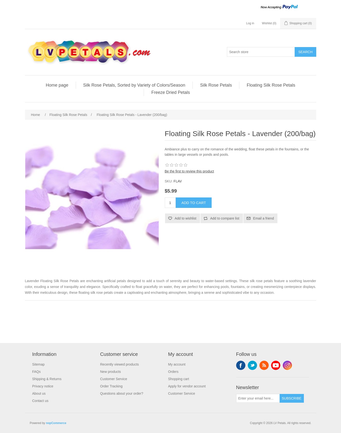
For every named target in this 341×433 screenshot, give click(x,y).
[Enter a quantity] (170, 202)
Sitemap (38, 364)
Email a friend (263, 218)
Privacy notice (42, 386)
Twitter (252, 365)
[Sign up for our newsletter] (258, 398)
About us (39, 393)
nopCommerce (56, 423)
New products (110, 372)
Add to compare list (224, 218)
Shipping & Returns (47, 379)
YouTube (275, 365)
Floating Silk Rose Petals (271, 85)
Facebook (240, 365)
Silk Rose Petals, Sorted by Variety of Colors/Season (134, 85)
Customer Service (113, 379)
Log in (250, 23)
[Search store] (261, 52)
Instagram (287, 365)
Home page (57, 85)
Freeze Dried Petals (170, 92)
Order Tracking (111, 386)
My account (177, 364)
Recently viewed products (119, 364)
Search (305, 52)
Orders (173, 372)
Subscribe (291, 398)
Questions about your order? (121, 393)
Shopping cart (178, 379)
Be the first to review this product (189, 171)
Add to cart (194, 203)
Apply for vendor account (187, 386)
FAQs (36, 372)
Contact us (40, 401)
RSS (264, 365)
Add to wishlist (185, 218)
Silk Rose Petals (216, 85)
